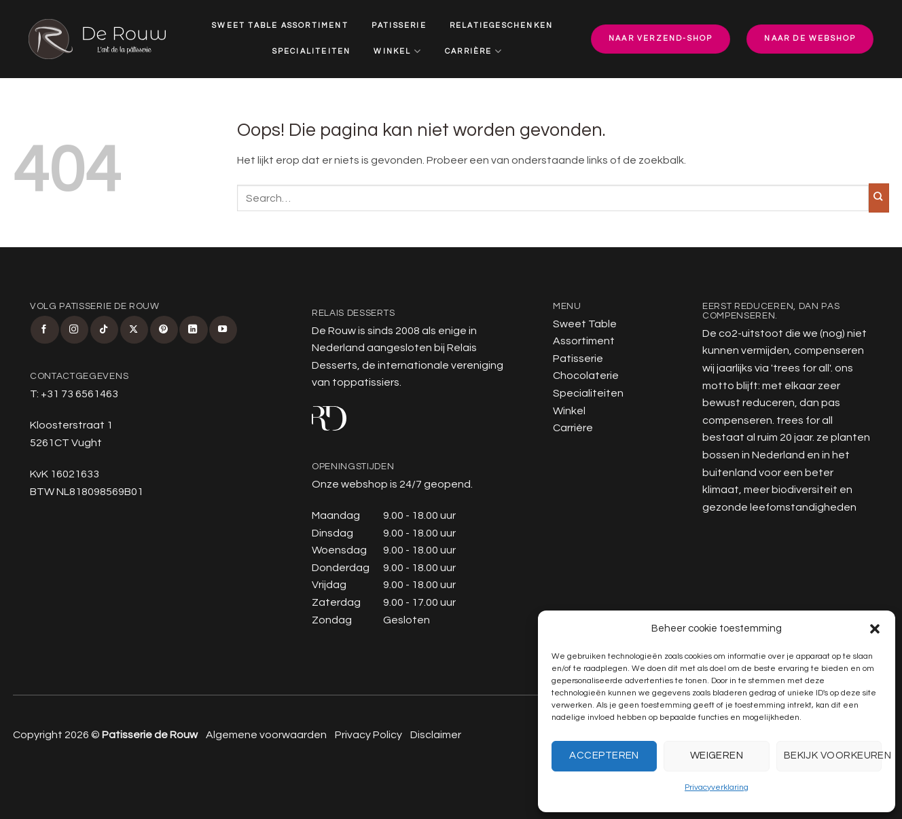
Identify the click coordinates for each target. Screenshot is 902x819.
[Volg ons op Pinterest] (164, 330)
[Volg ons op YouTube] (223, 330)
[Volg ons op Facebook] (44, 330)
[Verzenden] (879, 197)
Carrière (474, 51)
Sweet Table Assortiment (280, 25)
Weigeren (717, 755)
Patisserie (399, 25)
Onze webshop (350, 484)
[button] (875, 629)
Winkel (398, 51)
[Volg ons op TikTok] (104, 330)
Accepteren (604, 755)
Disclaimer (435, 734)
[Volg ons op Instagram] (74, 330)
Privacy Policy (368, 734)
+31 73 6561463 (79, 393)
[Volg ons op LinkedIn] (193, 330)
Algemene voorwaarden (266, 734)
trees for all (801, 368)
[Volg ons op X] (134, 330)
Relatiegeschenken (501, 25)
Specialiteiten (311, 51)
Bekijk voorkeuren (833, 755)
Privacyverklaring (716, 787)
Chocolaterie (586, 375)
